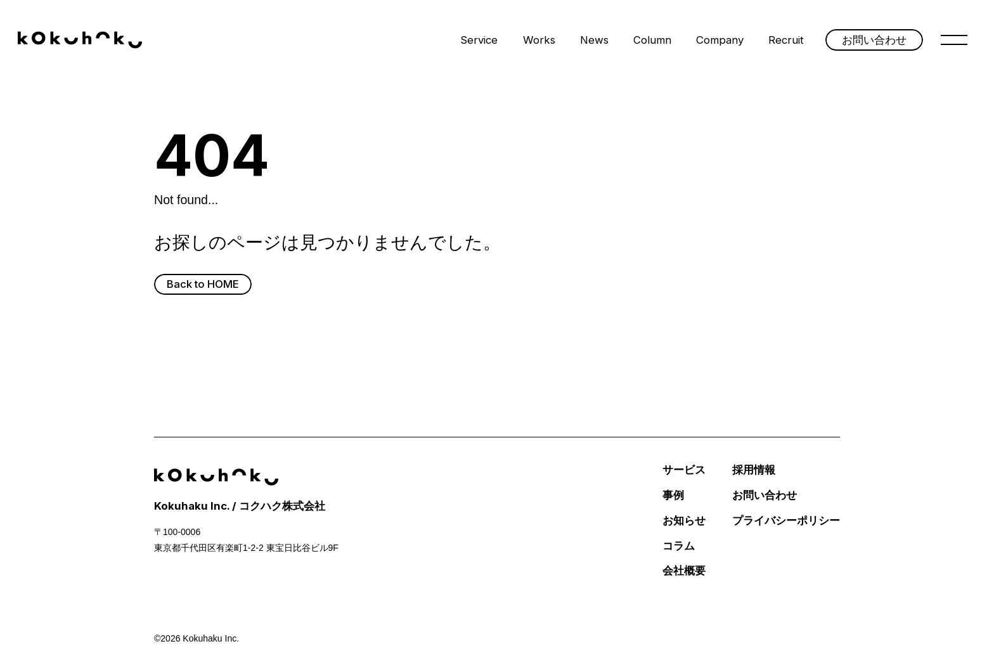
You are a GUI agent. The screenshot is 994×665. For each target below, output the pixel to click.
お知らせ (684, 521)
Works (539, 40)
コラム (678, 546)
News (594, 40)
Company (720, 40)
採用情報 (753, 470)
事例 (673, 495)
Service (479, 40)
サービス (684, 470)
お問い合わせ (764, 495)
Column (652, 40)
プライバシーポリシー (786, 521)
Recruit (786, 40)
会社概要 (684, 571)
